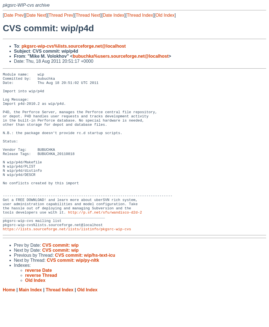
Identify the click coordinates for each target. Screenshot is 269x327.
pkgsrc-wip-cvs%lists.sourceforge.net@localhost (73, 46)
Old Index (165, 15)
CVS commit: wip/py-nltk (73, 292)
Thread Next (88, 15)
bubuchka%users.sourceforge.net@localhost (121, 56)
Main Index (30, 321)
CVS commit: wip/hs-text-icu (85, 287)
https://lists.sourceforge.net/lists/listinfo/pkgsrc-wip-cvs (67, 260)
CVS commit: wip (60, 277)
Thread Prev (61, 15)
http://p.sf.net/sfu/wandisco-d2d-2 (105, 240)
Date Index (113, 15)
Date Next (36, 15)
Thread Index (140, 15)
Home (9, 321)
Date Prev (14, 15)
